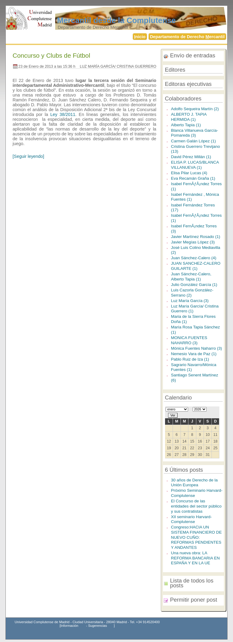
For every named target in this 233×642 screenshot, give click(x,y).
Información (69, 625)
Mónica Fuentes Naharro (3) (196, 348)
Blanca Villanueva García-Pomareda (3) (194, 133)
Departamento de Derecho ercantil (187, 36)
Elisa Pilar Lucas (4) (189, 173)
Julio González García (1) (194, 284)
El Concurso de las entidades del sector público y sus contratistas (196, 506)
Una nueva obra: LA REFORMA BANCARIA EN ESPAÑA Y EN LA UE (195, 558)
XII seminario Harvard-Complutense (191, 519)
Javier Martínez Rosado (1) (195, 236)
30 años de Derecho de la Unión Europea (194, 482)
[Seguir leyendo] (28, 156)
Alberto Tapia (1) (186, 125)
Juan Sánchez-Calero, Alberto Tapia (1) (191, 276)
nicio (140, 36)
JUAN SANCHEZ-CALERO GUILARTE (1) (195, 266)
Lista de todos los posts (191, 583)
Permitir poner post (193, 599)
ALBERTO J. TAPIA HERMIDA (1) (188, 117)
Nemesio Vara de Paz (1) (193, 354)
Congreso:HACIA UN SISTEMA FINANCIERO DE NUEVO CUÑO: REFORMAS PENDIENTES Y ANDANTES (196, 537)
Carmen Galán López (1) (193, 141)
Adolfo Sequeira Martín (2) (195, 109)
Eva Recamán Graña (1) (193, 178)
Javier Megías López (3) (192, 242)
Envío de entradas (192, 55)
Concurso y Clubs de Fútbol (51, 55)
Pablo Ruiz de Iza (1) (190, 359)
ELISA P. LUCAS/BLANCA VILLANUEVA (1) (195, 165)
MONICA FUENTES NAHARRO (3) (189, 340)
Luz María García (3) (189, 300)
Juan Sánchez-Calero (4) (193, 258)
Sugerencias (97, 625)
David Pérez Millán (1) (191, 157)
